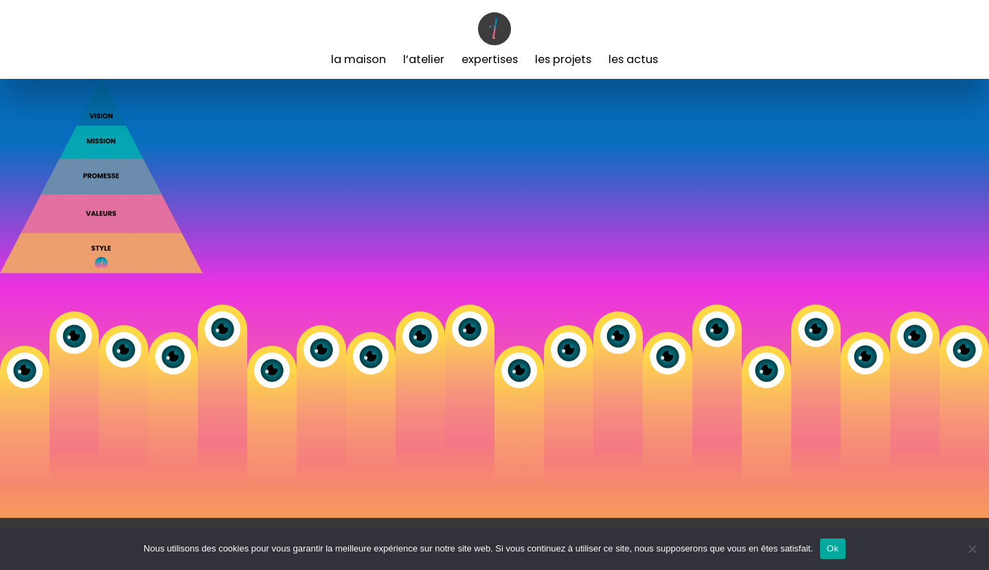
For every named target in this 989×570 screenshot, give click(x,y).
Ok (833, 548)
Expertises (490, 59)
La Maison (358, 59)
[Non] (972, 549)
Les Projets (563, 59)
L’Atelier (423, 59)
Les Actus (633, 59)
